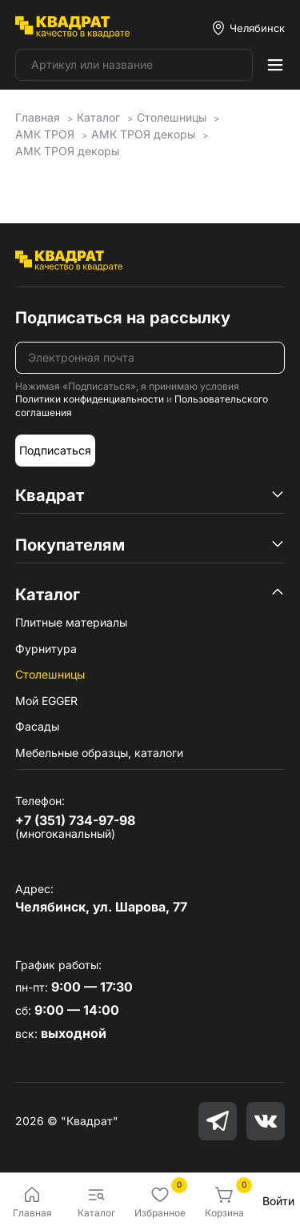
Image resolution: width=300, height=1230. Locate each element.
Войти (278, 1201)
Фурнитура (46, 648)
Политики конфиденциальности (89, 399)
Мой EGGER (46, 700)
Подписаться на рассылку (122, 317)
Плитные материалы (71, 622)
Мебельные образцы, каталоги (99, 752)
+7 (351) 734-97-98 (75, 820)
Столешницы (50, 674)
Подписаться (55, 450)
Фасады (37, 726)
